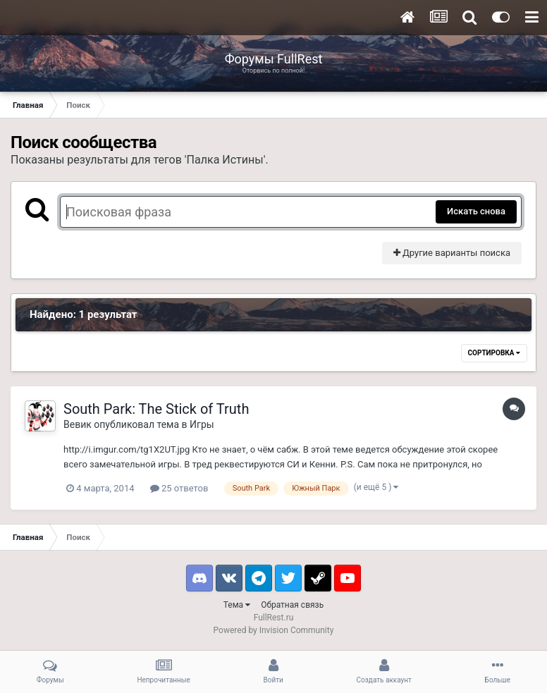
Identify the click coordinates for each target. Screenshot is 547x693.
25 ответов (179, 488)
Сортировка (494, 353)
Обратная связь (292, 605)
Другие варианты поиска (451, 252)
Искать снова (476, 211)
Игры (202, 424)
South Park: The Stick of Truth (156, 408)
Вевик (77, 424)
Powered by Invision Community (274, 630)
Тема (236, 605)
